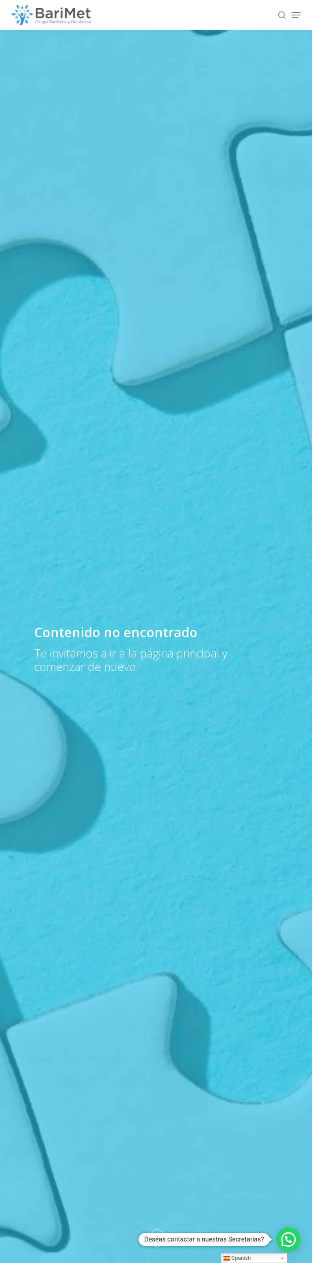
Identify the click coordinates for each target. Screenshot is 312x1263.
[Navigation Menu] (296, 15)
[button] (288, 1239)
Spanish (237, 1258)
